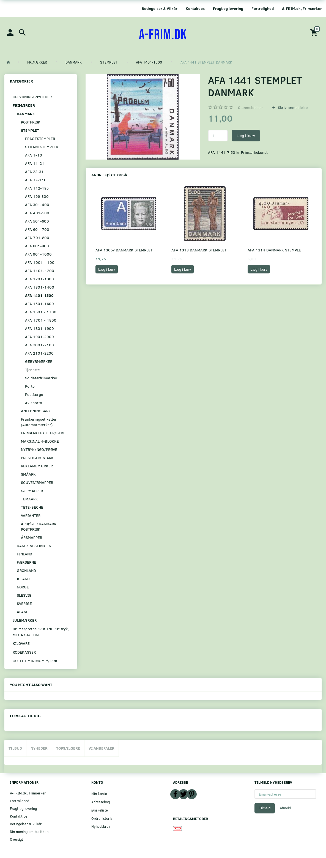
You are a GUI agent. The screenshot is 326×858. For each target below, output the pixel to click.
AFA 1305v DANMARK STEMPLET (124, 250)
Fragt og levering (228, 8)
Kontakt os (195, 8)
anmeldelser (250, 107)
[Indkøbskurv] (315, 32)
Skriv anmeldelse (292, 107)
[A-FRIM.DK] (163, 35)
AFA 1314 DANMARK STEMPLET (275, 250)
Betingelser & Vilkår (159, 8)
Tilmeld (264, 807)
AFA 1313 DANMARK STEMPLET (199, 250)
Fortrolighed (262, 8)
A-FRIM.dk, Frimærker (302, 8)
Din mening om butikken (29, 831)
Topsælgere (68, 748)
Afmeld (285, 807)
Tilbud (15, 748)
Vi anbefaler (101, 748)
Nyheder (39, 748)
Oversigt (16, 839)
